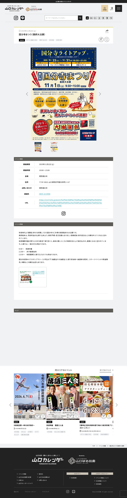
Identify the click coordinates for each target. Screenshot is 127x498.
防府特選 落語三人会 (55, 425)
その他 (52, 40)
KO (99, 18)
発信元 (41, 474)
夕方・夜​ (59, 40)
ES (95, 18)
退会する (16, 491)
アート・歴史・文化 (32, 40)
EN (91, 18)
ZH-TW (107, 18)
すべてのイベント (105, 370)
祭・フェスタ (43, 40)
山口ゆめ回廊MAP (44, 477)
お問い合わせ (43, 480)
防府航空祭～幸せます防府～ (24, 425)
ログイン (111, 9)
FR (111, 18)
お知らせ (21, 480)
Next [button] (117, 405)
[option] (63, 93)
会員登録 (104, 10)
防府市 (22, 40)
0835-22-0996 (44, 194)
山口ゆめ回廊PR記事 (25, 477)
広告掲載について (101, 481)
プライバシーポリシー (30, 491)
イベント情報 (22, 474)
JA (87, 18)
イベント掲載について (102, 478)
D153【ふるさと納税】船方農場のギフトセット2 (39, 273)
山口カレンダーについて (26, 483)
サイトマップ (45, 491)
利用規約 (74, 478)
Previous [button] (10, 405)
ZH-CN (103, 18)
